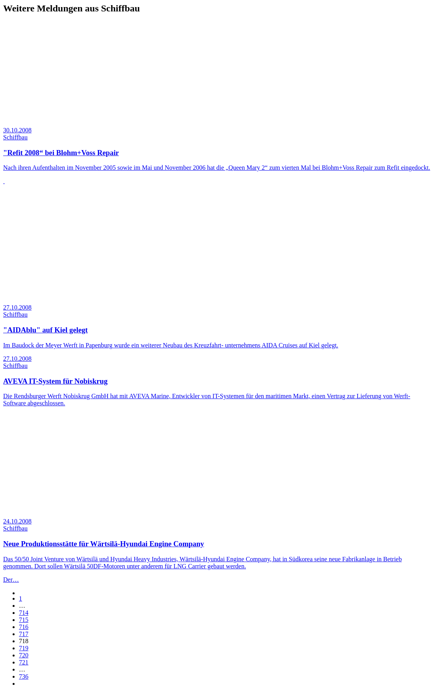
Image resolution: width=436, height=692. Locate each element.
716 (23, 626)
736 (23, 676)
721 (23, 662)
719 (23, 648)
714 (23, 612)
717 (23, 634)
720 (23, 655)
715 (23, 619)
